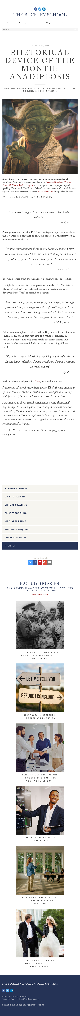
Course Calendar (16, 537)
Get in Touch (67, 23)
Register (10, 545)
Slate (37, 381)
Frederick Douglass (53, 182)
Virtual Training (15, 521)
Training (23, 23)
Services (36, 23)
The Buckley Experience (33, 91)
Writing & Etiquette (17, 529)
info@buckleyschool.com (29, 999)
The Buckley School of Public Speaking (30, 984)
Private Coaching (16, 513)
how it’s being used (46, 192)
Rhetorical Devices (53, 88)
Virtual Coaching (16, 505)
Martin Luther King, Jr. (22, 185)
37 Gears (40, 1005)
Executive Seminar (16, 488)
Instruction (51, 91)
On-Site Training (15, 496)
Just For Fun (69, 88)
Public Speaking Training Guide (18, 88)
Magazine (50, 23)
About (10, 23)
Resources (39, 88)
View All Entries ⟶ (40, 594)
